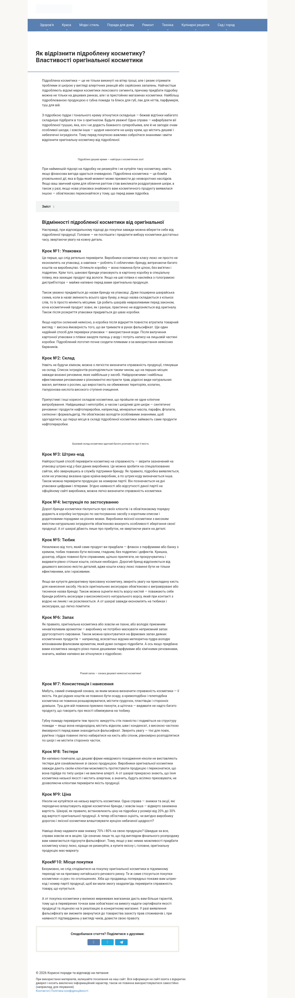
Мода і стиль (89, 25)
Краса (66, 25)
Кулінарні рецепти (195, 25)
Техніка (168, 25)
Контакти (42, 991)
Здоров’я (47, 25)
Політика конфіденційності (69, 991)
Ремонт (148, 25)
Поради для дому (120, 25)
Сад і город (226, 25)
